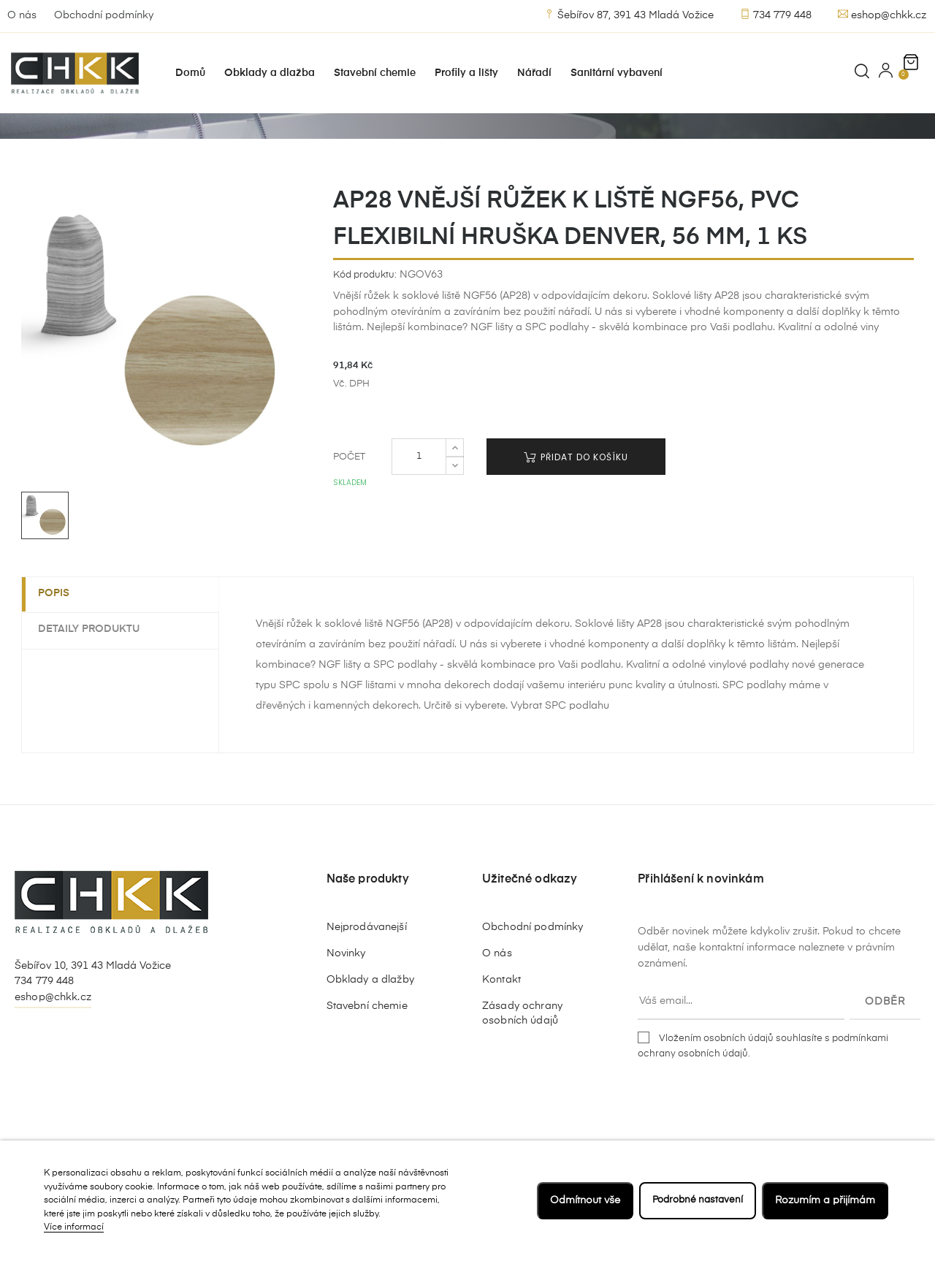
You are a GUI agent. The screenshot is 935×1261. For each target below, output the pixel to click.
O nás (22, 15)
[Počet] (419, 497)
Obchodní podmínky (103, 15)
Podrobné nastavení (694, 1200)
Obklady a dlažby (370, 1021)
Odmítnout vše (579, 1200)
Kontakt (501, 1021)
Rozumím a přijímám (825, 1200)
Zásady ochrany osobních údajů (522, 1054)
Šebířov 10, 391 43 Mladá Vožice (93, 1006)
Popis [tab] (59, 634)
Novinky (346, 994)
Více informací (74, 1227)
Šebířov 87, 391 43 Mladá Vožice (629, 14)
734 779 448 (776, 14)
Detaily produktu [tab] (94, 670)
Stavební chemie (367, 1047)
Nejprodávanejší (367, 968)
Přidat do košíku (576, 498)
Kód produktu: (365, 315)
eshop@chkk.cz (882, 14)
